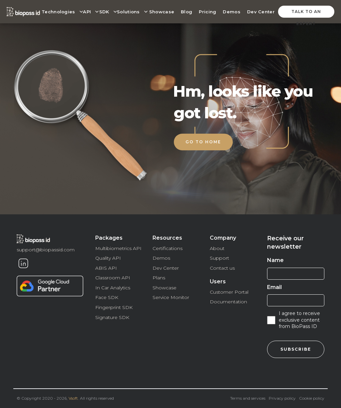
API (87, 11)
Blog (186, 11)
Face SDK (106, 297)
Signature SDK (112, 317)
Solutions (128, 11)
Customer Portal (229, 292)
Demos (231, 11)
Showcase (161, 11)
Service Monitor (171, 297)
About (217, 248)
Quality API (108, 258)
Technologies (58, 11)
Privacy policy (282, 398)
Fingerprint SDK (114, 307)
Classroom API (112, 278)
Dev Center (261, 11)
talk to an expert (306, 13)
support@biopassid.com (46, 250)
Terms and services (247, 398)
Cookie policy (311, 398)
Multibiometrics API (118, 248)
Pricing (207, 11)
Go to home (203, 141)
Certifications (167, 248)
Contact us (222, 268)
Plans (159, 278)
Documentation (228, 302)
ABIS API (106, 268)
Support (219, 258)
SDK (104, 11)
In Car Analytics (112, 288)
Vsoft (73, 398)
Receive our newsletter (285, 242)
